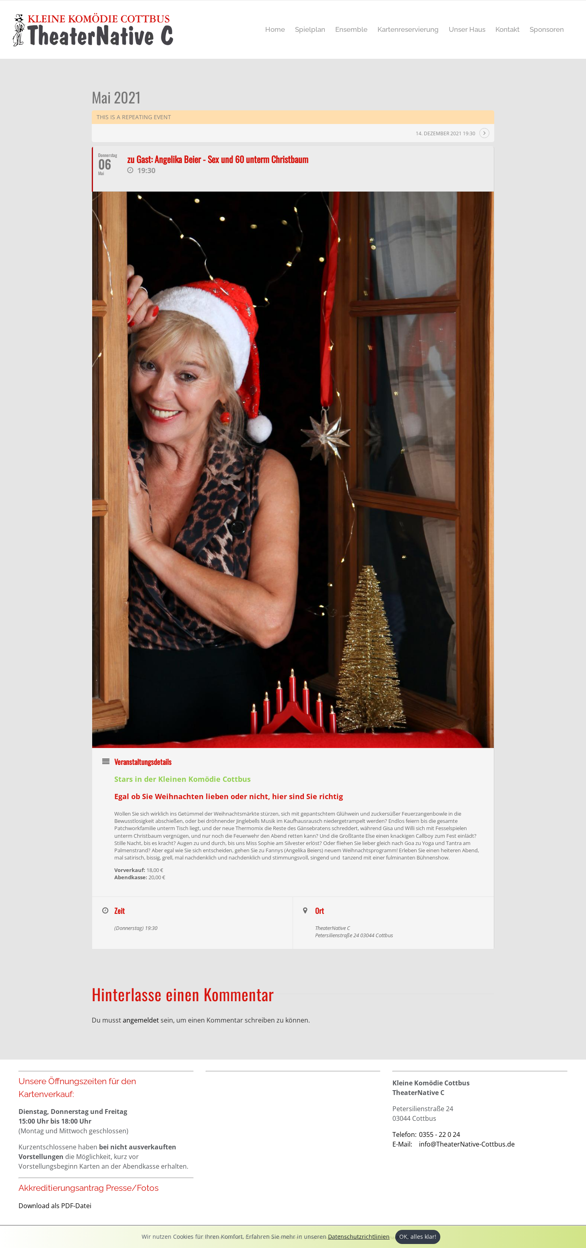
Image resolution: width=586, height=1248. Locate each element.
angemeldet (141, 1020)
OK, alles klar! (417, 1236)
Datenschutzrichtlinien (359, 1236)
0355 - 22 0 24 (426, 1134)
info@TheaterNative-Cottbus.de (453, 1144)
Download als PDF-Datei (55, 1205)
